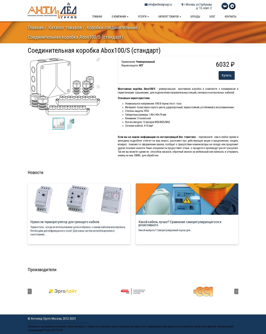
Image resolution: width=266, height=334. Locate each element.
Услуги (143, 16)
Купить (226, 75)
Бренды (195, 16)
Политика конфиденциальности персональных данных (58, 322)
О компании (120, 16)
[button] (98, 59)
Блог (212, 16)
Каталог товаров (169, 16)
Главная (97, 16)
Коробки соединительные (112, 27)
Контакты (230, 16)
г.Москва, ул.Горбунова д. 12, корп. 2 (197, 6)
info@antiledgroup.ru (158, 4)
